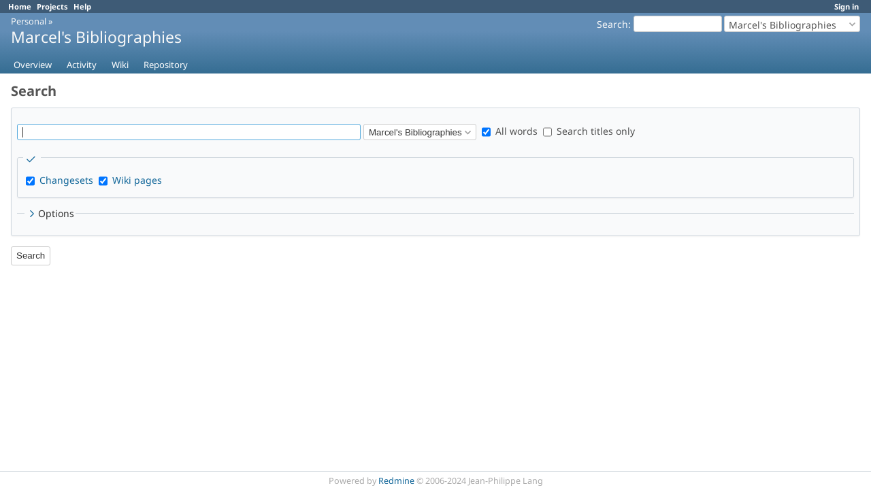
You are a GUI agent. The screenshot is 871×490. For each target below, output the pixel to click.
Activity (82, 65)
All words (510, 131)
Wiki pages (137, 180)
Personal (28, 21)
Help (82, 6)
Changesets (66, 180)
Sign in (846, 6)
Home (19, 6)
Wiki (120, 65)
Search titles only (589, 131)
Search (612, 24)
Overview (33, 65)
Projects (52, 6)
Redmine (396, 481)
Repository (166, 65)
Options (50, 213)
